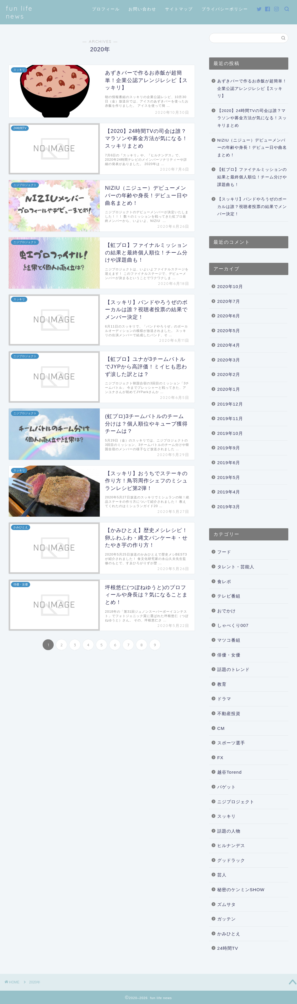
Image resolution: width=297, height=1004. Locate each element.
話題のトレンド (233, 669)
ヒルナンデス (231, 845)
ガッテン (226, 918)
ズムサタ (226, 904)
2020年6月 (228, 315)
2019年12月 (230, 403)
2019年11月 (230, 418)
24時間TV (227, 948)
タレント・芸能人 (235, 566)
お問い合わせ (142, 9)
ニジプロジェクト (235, 801)
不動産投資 (228, 713)
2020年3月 (228, 359)
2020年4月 (228, 345)
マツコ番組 (228, 640)
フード (224, 551)
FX (220, 757)
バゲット (226, 786)
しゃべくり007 (233, 625)
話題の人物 (228, 830)
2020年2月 (228, 374)
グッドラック (231, 860)
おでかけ (226, 610)
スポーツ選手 (231, 742)
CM (221, 728)
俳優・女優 (228, 654)
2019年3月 (228, 506)
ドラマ (224, 698)
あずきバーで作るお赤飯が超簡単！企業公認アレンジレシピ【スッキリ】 (252, 88)
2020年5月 (228, 330)
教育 (222, 684)
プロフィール (106, 9)
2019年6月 (228, 462)
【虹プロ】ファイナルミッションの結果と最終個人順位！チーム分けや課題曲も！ (252, 177)
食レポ (224, 581)
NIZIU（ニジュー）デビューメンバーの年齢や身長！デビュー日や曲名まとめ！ (252, 147)
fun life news (19, 12)
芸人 (222, 874)
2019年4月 (228, 491)
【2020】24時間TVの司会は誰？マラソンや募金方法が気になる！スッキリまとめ (252, 118)
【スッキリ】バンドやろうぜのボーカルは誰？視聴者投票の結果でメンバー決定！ (252, 206)
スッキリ (226, 816)
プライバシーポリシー (225, 9)
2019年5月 (228, 477)
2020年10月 (230, 286)
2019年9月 (228, 447)
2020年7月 (228, 301)
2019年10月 (230, 433)
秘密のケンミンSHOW (241, 889)
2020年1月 (228, 389)
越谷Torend (229, 772)
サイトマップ (179, 9)
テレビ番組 (228, 596)
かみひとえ (228, 933)
